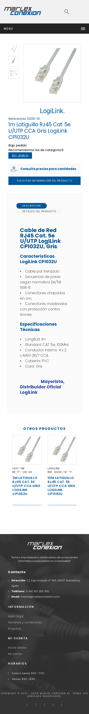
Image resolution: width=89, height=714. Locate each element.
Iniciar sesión (17, 648)
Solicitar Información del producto (44, 180)
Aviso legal (15, 616)
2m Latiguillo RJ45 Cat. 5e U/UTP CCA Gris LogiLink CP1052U (26, 485)
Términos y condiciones (25, 622)
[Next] (69, 471)
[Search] (66, 11)
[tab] (31, 206)
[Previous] (19, 471)
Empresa (14, 629)
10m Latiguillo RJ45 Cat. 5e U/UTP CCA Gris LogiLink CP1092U (61, 485)
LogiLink (54, 468)
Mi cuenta (15, 654)
